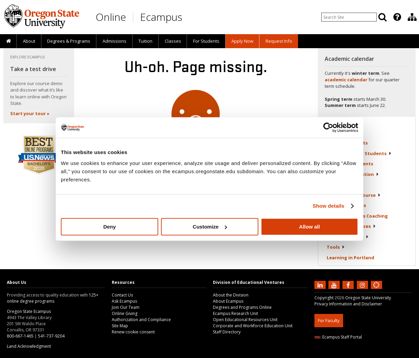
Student (346, 205)
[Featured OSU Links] (397, 17)
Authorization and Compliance (141, 319)
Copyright (324, 298)
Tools (336, 247)
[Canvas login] (376, 290)
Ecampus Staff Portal (338, 337)
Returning (350, 164)
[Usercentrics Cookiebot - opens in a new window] (328, 127)
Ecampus (161, 17)
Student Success (357, 216)
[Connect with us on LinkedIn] (320, 284)
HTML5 (352, 354)
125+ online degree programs (52, 298)
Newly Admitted (359, 153)
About (29, 41)
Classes (173, 41)
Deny (109, 227)
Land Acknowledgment (29, 346)
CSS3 (368, 354)
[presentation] (396, 17)
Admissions (114, 41)
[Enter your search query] (349, 17)
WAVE (382, 354)
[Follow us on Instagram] (363, 284)
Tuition (145, 41)
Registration (344, 184)
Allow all (309, 227)
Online (111, 17)
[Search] (382, 17)
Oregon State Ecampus (29, 311)
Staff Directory (227, 332)
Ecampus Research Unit (235, 313)
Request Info (279, 41)
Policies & (348, 237)
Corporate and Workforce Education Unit (253, 326)
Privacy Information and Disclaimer (348, 304)
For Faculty (329, 320)
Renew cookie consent (133, 332)
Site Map (120, 326)
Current (347, 143)
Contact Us (122, 295)
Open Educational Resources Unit (245, 319)
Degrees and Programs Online (242, 307)
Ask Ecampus (124, 301)
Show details (328, 206)
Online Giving (124, 313)
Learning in (350, 257)
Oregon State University (368, 298)
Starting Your (354, 195)
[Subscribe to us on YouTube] (334, 284)
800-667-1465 (20, 336)
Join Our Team (125, 307)
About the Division (230, 295)
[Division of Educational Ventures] (412, 17)
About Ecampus (228, 301)
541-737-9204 (51, 336)
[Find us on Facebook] (348, 284)
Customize (210, 227)
